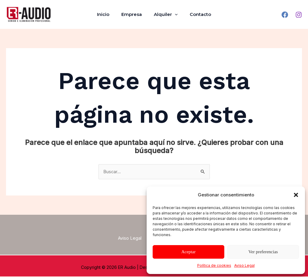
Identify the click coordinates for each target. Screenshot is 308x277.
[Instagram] (298, 14)
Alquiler (164, 14)
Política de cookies (214, 265)
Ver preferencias (263, 251)
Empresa (133, 14)
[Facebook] (285, 14)
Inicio (107, 14)
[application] (173, 14)
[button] (296, 195)
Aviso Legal (244, 265)
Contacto (196, 14)
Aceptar (188, 251)
